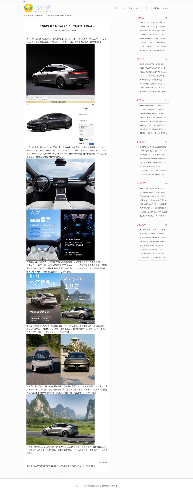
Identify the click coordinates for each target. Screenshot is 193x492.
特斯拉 (156, 8)
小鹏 (130, 8)
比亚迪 (146, 8)
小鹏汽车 (30, 15)
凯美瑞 (165, 8)
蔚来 (138, 8)
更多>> (167, 18)
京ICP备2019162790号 (109, 486)
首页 (115, 8)
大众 (123, 8)
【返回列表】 (103, 462)
